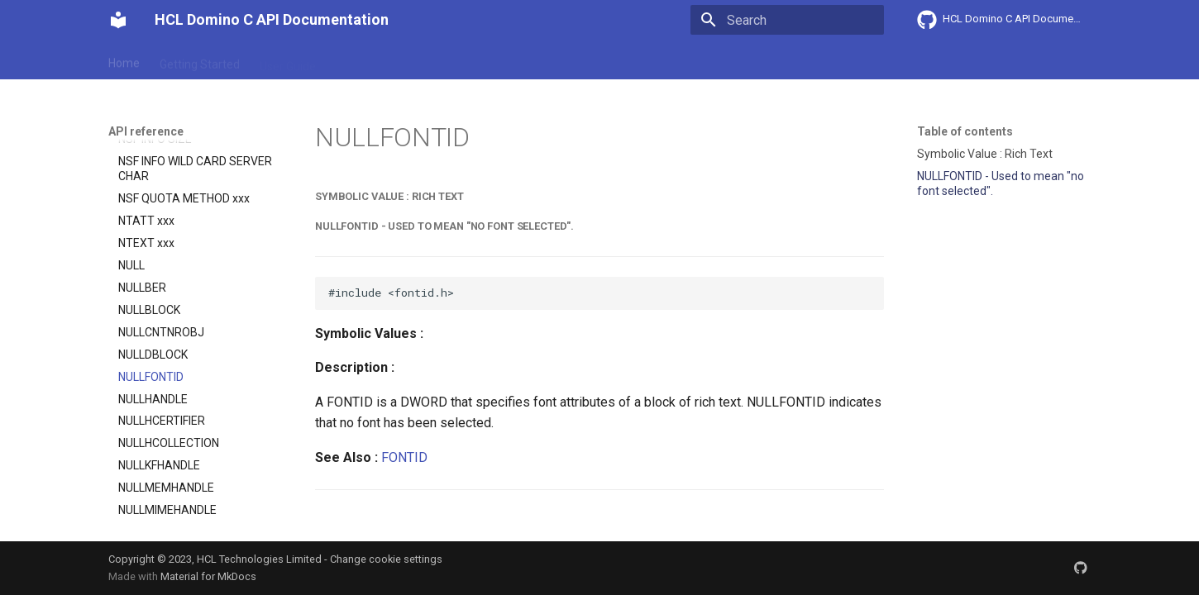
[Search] (787, 20)
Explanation (366, 60)
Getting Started (200, 60)
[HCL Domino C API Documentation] (118, 19)
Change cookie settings (386, 559)
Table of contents (965, 131)
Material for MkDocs (208, 576)
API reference (453, 60)
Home (124, 60)
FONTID (404, 457)
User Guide (288, 60)
